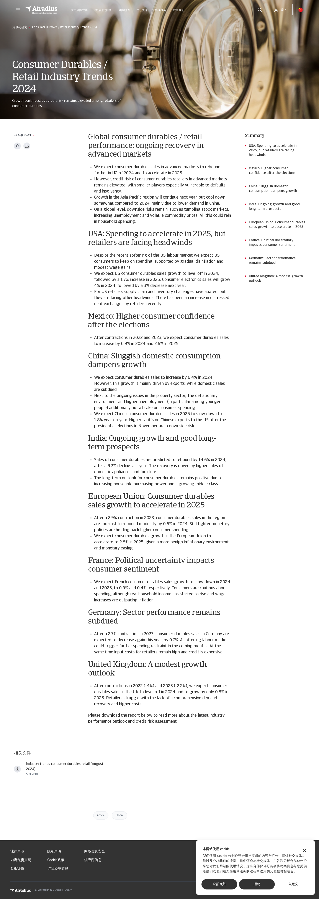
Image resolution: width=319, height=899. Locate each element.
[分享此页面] (17, 146)
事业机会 (160, 10)
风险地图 (124, 10)
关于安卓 (142, 10)
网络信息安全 (94, 851)
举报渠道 (17, 869)
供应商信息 (92, 860)
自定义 (293, 884)
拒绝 (257, 884)
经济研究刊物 (103, 10)
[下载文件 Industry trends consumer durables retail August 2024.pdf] (17, 769)
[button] (17, 10)
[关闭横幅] (304, 851)
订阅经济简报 (57, 869)
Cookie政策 (55, 860)
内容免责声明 (20, 860)
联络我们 (178, 10)
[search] (259, 9)
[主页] (41, 9)
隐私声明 (54, 851)
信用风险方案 (79, 10)
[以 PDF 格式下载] (26, 146)
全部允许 (219, 884)
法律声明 (17, 851)
